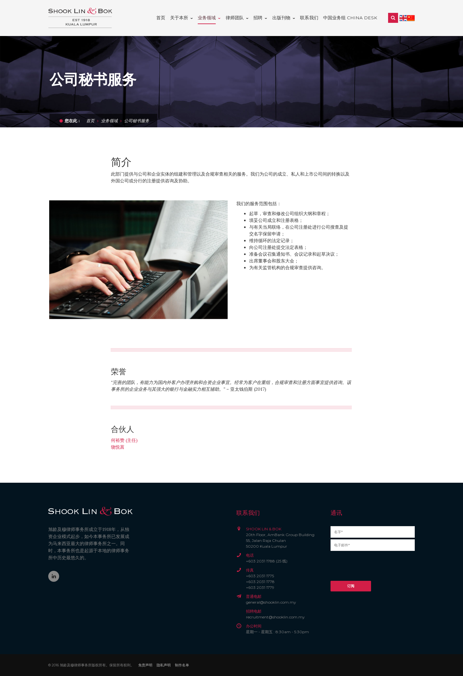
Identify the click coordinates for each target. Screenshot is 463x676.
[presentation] (379, 568)
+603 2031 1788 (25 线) (266, 561)
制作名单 (182, 665)
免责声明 (145, 665)
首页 (90, 120)
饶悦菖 (117, 447)
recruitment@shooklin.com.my (275, 617)
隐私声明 (164, 665)
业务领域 (109, 120)
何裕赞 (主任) (124, 440)
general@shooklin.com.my (271, 602)
